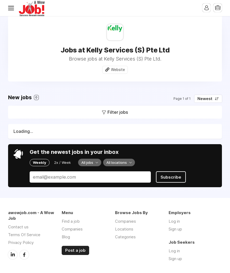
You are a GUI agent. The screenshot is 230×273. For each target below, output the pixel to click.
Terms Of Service (24, 234)
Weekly (39, 162)
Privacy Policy (21, 242)
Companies (72, 228)
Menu (12, 8)
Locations (124, 228)
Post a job (75, 250)
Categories (125, 236)
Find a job (71, 221)
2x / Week (62, 162)
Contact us (18, 226)
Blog (66, 236)
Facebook (24, 254)
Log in (174, 221)
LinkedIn (12, 254)
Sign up (175, 228)
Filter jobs (117, 112)
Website (118, 70)
